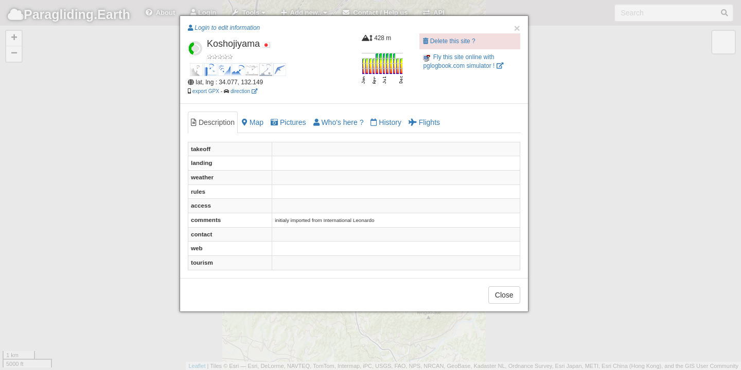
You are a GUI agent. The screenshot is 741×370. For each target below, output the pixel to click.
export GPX (205, 91)
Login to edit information (224, 27)
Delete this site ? (449, 41)
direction (244, 91)
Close (504, 295)
